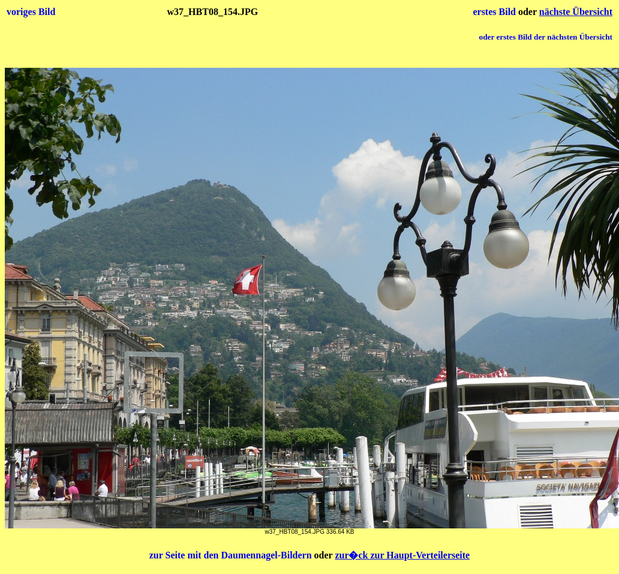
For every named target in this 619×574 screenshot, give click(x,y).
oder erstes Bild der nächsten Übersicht (545, 36)
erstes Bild (495, 12)
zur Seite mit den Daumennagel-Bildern (231, 555)
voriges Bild (31, 12)
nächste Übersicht (575, 12)
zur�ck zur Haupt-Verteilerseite (402, 555)
